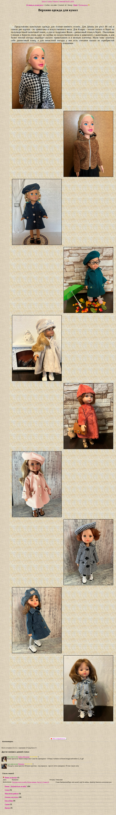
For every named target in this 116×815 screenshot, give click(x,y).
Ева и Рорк (9, 801)
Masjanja (21, 764)
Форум (55, 1)
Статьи (49, 1)
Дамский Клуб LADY (66, 1)
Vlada (75, 5)
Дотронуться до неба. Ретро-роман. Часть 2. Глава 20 (30, 782)
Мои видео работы (11, 793)
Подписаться (84, 5)
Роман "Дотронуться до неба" (16, 786)
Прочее (7, 808)
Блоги (44, 1)
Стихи (7, 790)
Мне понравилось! (58, 739)
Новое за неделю (11, 777)
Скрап (7, 804)
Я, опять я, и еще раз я (34, 5)
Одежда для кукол (11, 797)
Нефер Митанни (23, 757)
